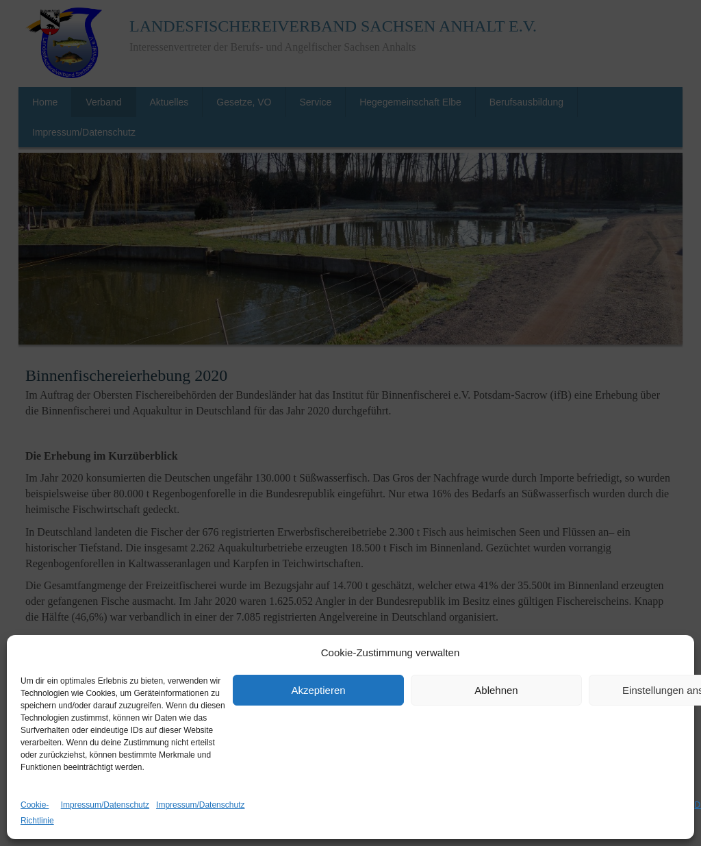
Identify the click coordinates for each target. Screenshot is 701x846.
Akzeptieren (318, 690)
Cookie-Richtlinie (37, 812)
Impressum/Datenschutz (105, 805)
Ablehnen (496, 690)
